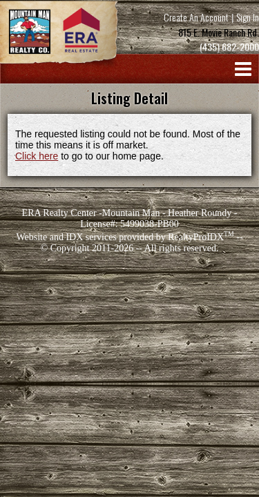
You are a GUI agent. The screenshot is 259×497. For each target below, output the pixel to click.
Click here (36, 156)
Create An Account (196, 17)
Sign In (247, 17)
